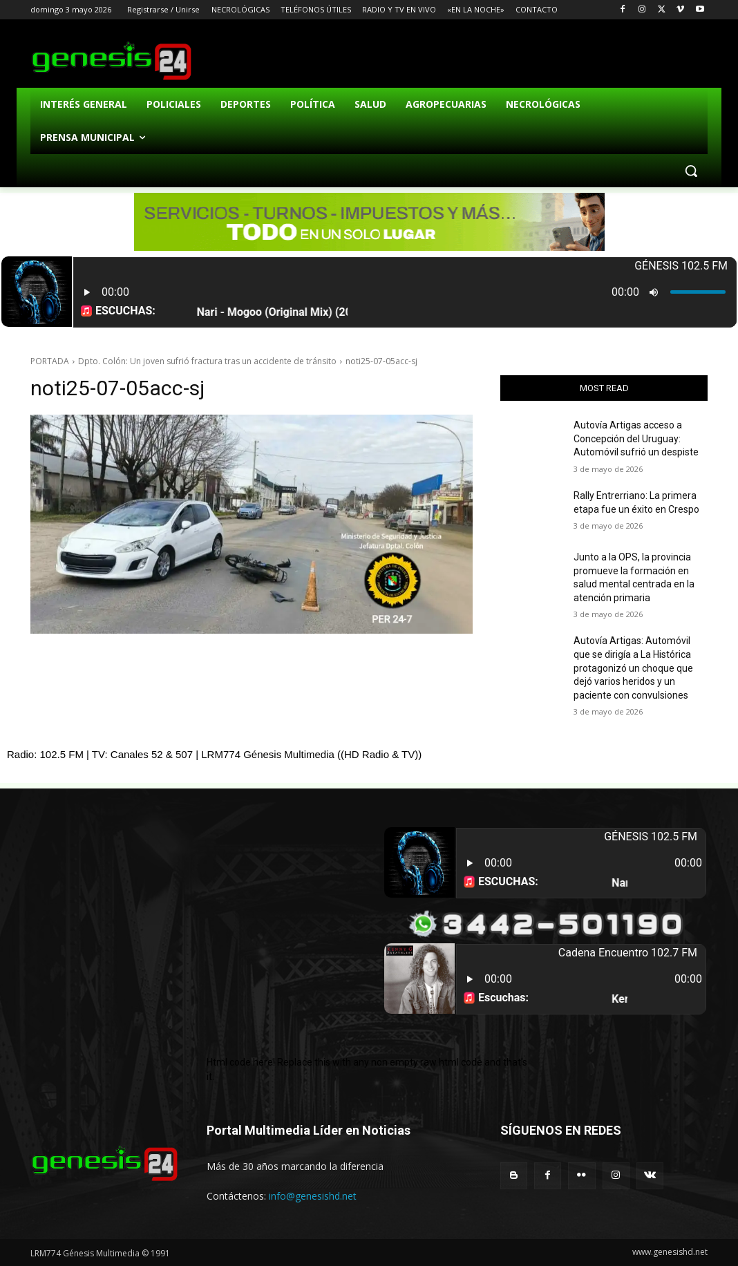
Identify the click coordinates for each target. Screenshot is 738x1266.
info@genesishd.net (313, 1195)
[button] (691, 170)
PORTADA (49, 361)
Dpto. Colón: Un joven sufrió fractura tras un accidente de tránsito (207, 361)
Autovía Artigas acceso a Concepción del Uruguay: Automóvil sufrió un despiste (636, 438)
